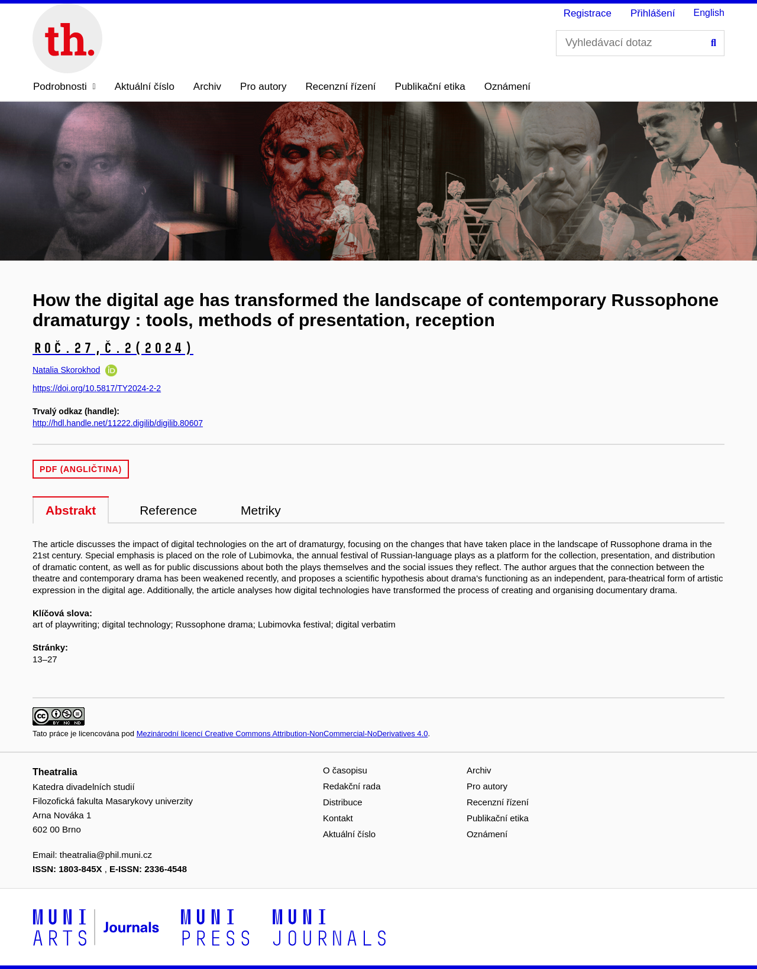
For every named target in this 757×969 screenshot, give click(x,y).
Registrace (588, 13)
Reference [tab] (168, 510)
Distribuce (343, 802)
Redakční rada (352, 786)
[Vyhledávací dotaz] (640, 43)
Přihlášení (652, 13)
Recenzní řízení (341, 86)
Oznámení (507, 86)
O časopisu (345, 770)
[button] (64, 87)
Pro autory (263, 86)
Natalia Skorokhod (66, 370)
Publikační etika (430, 86)
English (709, 13)
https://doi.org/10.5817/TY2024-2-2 (97, 388)
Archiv (207, 86)
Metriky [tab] (261, 510)
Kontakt (338, 818)
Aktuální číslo (144, 86)
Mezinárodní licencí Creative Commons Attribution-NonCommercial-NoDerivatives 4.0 (282, 733)
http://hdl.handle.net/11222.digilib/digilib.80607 (118, 423)
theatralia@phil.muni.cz (106, 855)
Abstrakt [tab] (71, 510)
